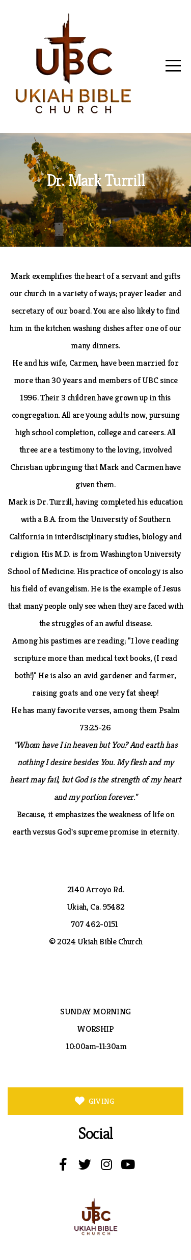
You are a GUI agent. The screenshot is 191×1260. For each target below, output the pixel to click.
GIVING (94, 1101)
